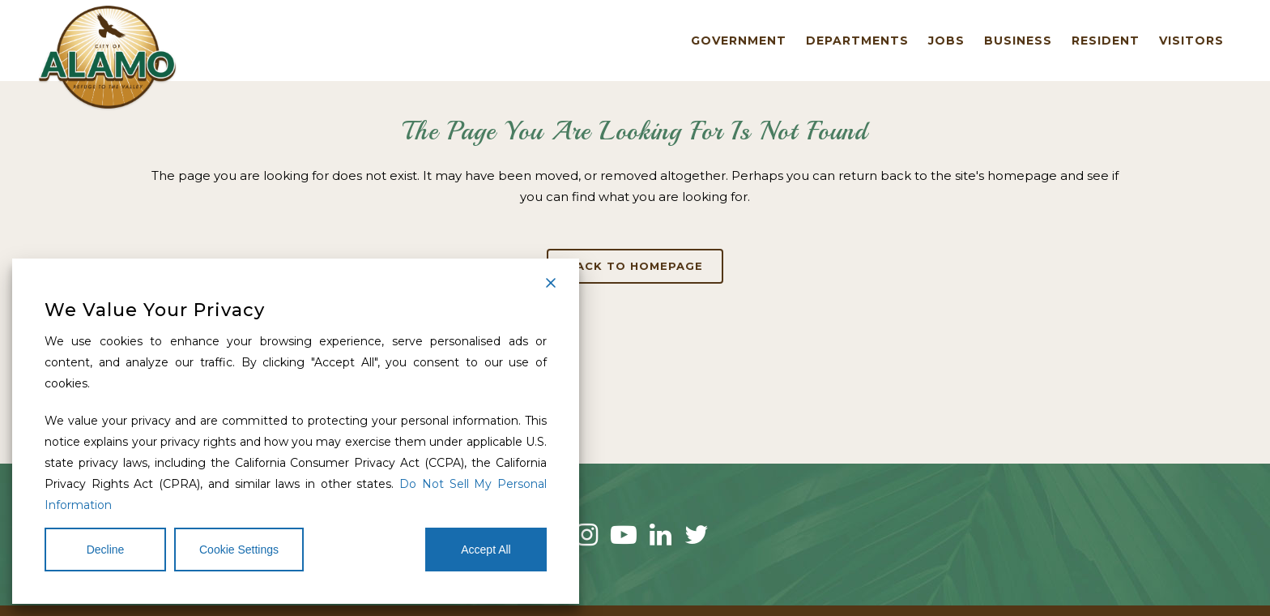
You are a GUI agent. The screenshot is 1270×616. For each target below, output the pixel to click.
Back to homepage (635, 265)
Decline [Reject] (106, 549)
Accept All (485, 549)
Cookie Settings (239, 549)
